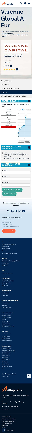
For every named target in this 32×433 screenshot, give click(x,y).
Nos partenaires (6, 355)
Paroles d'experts (6, 336)
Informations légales (7, 423)
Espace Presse (5, 376)
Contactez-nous (5, 359)
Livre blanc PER (5, 322)
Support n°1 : (5, 170)
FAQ (3, 368)
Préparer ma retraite (7, 224)
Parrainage (4, 362)
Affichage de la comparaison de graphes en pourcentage (16, 155)
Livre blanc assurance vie (8, 326)
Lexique (4, 319)
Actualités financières (7, 334)
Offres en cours (5, 364)
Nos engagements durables (8, 350)
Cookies (4, 428)
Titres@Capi (5, 285)
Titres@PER (4, 265)
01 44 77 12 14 (5, 409)
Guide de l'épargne (6, 315)
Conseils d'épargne (6, 317)
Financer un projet (6, 222)
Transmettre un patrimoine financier (10, 226)
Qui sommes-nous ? (6, 348)
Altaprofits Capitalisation (8, 281)
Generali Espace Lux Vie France (9, 253)
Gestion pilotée (5, 303)
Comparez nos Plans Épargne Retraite (11, 261)
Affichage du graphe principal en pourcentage (17, 158)
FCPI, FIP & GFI (5, 293)
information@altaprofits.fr (8, 421)
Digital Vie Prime (6, 248)
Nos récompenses (6, 353)
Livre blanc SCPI (5, 324)
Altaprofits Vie (5, 246)
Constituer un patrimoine (8, 220)
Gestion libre (5, 305)
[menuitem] (24, 141)
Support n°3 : (5, 182)
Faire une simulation (8, 231)
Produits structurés (6, 307)
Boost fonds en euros (7, 366)
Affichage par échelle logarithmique (14, 153)
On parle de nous (6, 338)
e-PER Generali (5, 263)
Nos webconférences (7, 340)
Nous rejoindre (5, 357)
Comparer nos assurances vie (9, 244)
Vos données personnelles (8, 430)
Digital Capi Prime (6, 283)
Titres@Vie (4, 251)
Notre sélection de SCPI (7, 273)
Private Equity (5, 295)
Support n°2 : (5, 176)
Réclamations (5, 425)
